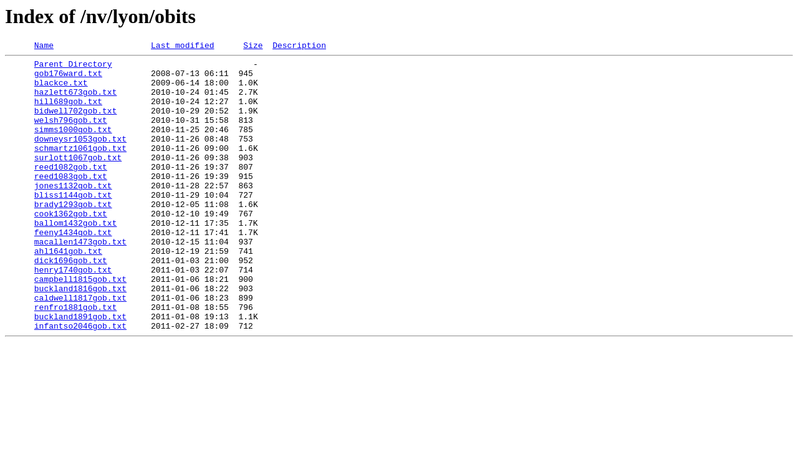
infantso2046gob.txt (80, 381)
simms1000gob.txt (73, 146)
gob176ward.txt (68, 78)
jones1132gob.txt (73, 213)
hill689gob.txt (68, 112)
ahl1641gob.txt (68, 291)
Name (44, 46)
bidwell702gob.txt (75, 123)
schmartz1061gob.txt (80, 168)
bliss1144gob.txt (73, 224)
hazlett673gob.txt (75, 101)
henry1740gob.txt (73, 314)
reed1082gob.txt (70, 190)
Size (252, 46)
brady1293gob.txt (73, 235)
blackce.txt (61, 89)
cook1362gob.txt (70, 247)
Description (299, 46)
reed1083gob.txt (70, 202)
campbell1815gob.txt (80, 325)
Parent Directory (73, 67)
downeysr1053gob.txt (80, 157)
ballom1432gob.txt (75, 258)
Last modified (182, 46)
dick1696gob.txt (70, 303)
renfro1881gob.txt (75, 359)
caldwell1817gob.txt (80, 348)
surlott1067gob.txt (78, 179)
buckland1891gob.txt (80, 370)
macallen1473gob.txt (80, 280)
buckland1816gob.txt (80, 336)
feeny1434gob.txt (73, 269)
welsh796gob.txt (70, 134)
